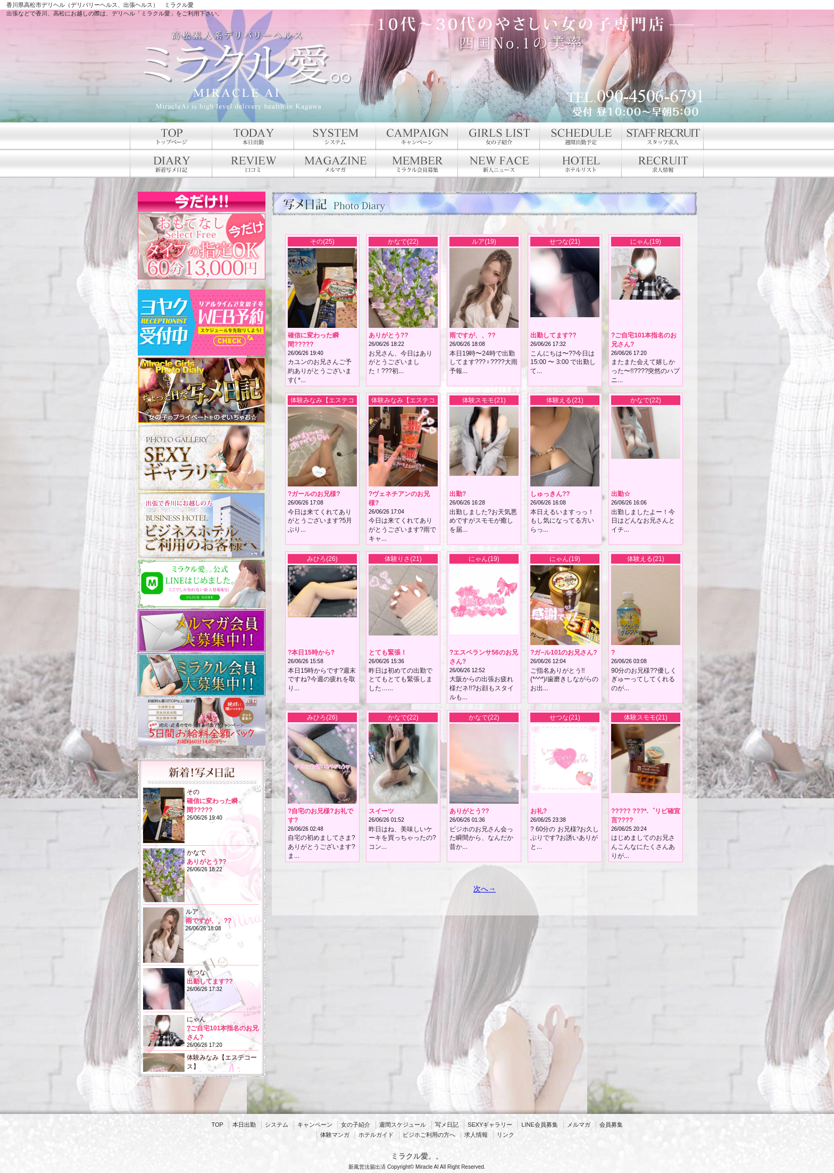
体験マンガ (334, 1134)
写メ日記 (446, 1124)
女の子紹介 (355, 1124)
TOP (217, 1124)
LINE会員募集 (539, 1124)
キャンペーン (314, 1124)
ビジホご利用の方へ (429, 1134)
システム (276, 1124)
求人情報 (476, 1134)
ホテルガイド (376, 1134)
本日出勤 (244, 1124)
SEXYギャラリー (490, 1124)
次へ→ (484, 889)
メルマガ (578, 1124)
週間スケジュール (402, 1124)
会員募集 (611, 1124)
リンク (505, 1134)
